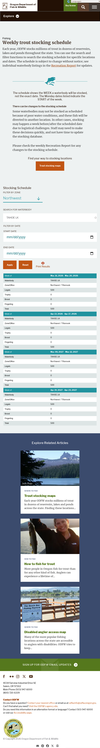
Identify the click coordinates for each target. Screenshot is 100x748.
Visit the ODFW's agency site (43, 706)
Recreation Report (63, 65)
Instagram (18, 676)
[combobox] (23, 198)
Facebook (5, 676)
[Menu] (94, 7)
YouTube (31, 676)
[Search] (83, 7)
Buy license (70, 5)
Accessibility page (23, 712)
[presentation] (50, 468)
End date (8, 247)
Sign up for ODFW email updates (47, 664)
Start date (10, 231)
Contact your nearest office (41, 703)
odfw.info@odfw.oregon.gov (82, 703)
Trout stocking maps (50, 165)
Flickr (12, 676)
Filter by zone (11, 192)
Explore (8, 16)
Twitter (25, 676)
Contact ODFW (11, 699)
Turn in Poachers (13, 728)
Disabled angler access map (45, 632)
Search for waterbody (17, 209)
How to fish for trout (39, 564)
